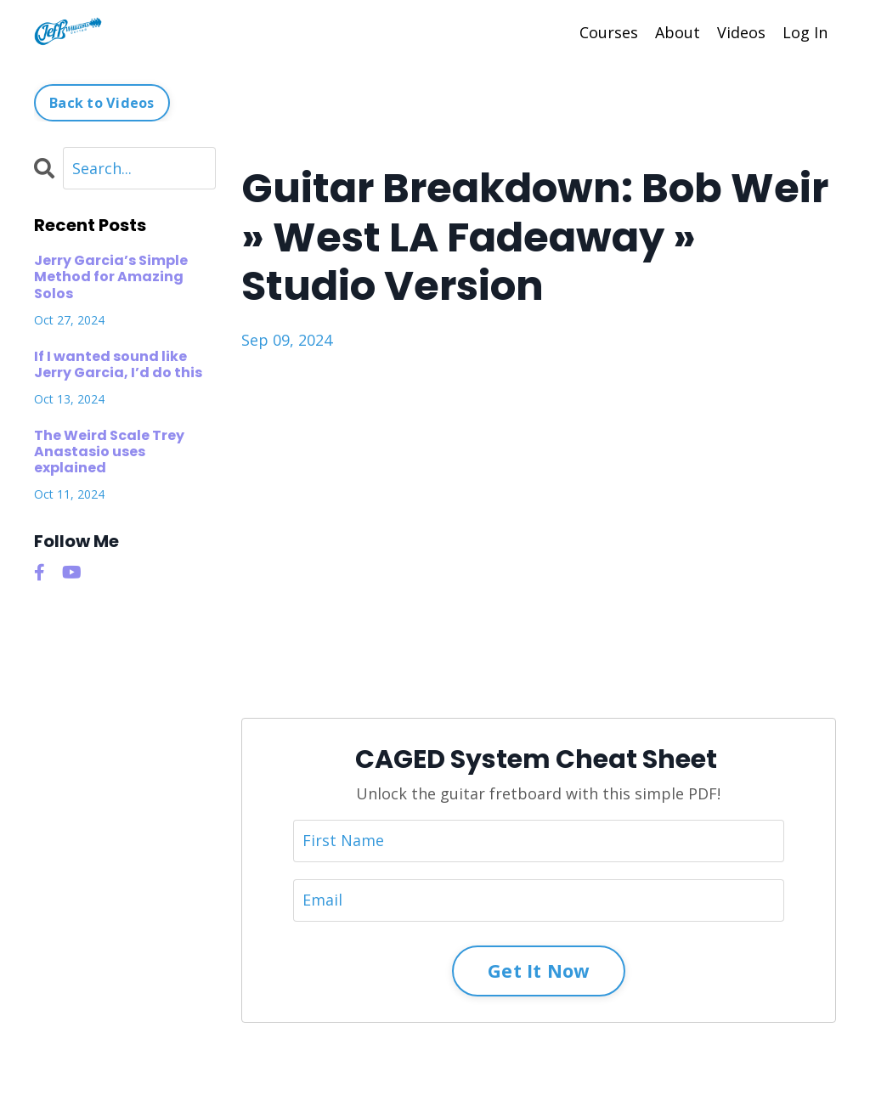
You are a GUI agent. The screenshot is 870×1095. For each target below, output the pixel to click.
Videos (741, 32)
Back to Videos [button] (102, 102)
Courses (608, 32)
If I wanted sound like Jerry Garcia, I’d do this (118, 364)
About (677, 32)
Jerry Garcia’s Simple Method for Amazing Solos (111, 277)
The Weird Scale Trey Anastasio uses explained (109, 452)
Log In (805, 32)
